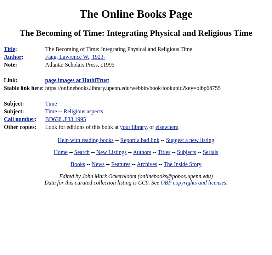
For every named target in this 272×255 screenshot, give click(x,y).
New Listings (111, 152)
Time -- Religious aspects (74, 111)
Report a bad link (139, 140)
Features (120, 164)
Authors (142, 152)
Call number (19, 119)
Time (51, 104)
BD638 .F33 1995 (65, 119)
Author (13, 57)
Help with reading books (86, 140)
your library (133, 127)
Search (82, 152)
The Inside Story (183, 164)
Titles (164, 152)
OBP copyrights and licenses (193, 183)
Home (61, 152)
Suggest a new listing (190, 140)
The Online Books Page (135, 13)
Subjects (186, 152)
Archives (147, 164)
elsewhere (166, 127)
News (98, 164)
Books (77, 164)
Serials (211, 152)
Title (9, 49)
